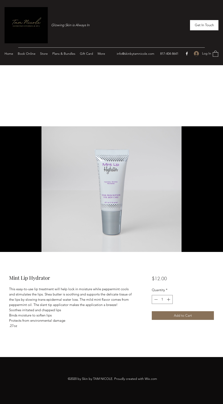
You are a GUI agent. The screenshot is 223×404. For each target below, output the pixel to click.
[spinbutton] (162, 299)
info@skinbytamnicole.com (135, 54)
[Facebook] (187, 53)
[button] (204, 25)
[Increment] (169, 299)
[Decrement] (155, 299)
